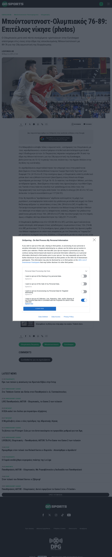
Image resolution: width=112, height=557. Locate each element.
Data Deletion (43, 317)
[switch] (84, 276)
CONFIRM (39, 308)
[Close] (95, 240)
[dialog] (56, 278)
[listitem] (56, 271)
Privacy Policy (69, 317)
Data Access (55, 317)
